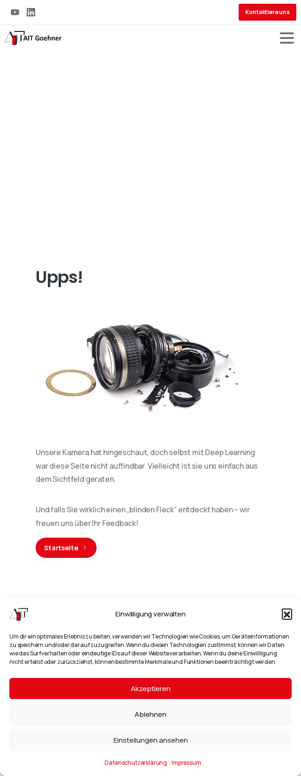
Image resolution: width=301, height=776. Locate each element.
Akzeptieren (151, 688)
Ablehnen (150, 714)
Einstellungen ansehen (150, 740)
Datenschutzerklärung (136, 763)
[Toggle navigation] (287, 38)
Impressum (186, 763)
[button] (287, 613)
